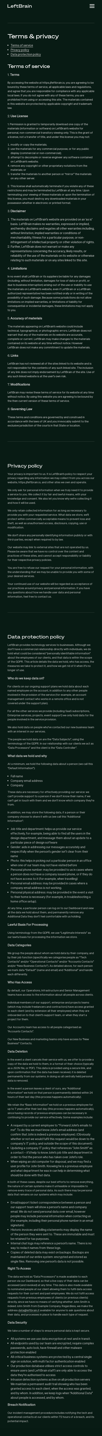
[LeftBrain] (20, 6)
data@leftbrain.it (28, 1310)
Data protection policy (26, 54)
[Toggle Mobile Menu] (92, 6)
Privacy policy (20, 50)
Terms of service (22, 45)
